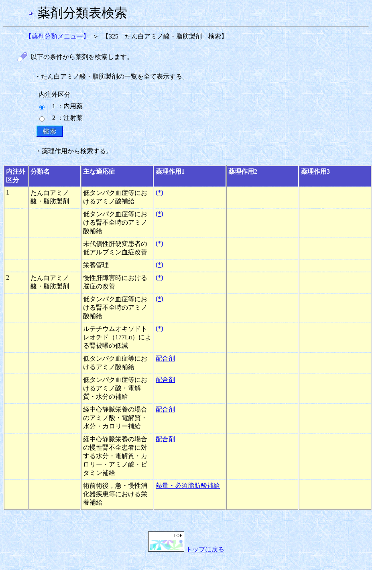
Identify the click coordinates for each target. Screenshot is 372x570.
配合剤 (165, 358)
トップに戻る (186, 549)
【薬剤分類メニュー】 (57, 36)
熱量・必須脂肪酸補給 (188, 485)
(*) (159, 192)
